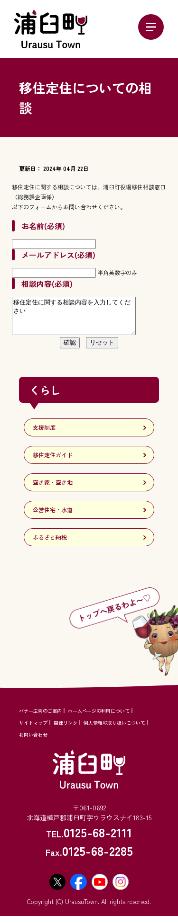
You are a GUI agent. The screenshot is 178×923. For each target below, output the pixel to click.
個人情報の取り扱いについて (114, 729)
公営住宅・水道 (53, 517)
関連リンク (65, 729)
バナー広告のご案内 (40, 717)
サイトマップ (33, 729)
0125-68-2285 (97, 857)
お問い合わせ (33, 741)
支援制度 (44, 434)
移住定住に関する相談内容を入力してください (81, 319)
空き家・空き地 (53, 489)
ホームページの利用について (99, 717)
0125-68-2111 (98, 839)
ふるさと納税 (50, 544)
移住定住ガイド (53, 462)
